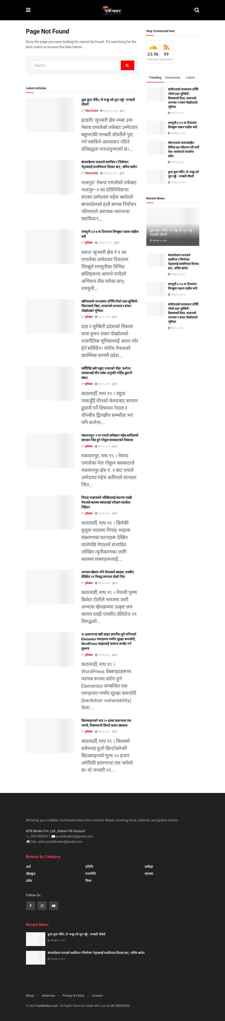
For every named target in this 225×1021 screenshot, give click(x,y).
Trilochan (91, 110)
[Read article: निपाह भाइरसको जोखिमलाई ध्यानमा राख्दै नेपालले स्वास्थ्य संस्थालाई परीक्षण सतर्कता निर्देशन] (50, 512)
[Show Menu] (28, 10)
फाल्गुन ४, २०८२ (108, 110)
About (30, 995)
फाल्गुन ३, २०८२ (108, 173)
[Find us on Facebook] (30, 905)
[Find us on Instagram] (42, 905)
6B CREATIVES (120, 1005)
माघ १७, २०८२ (102, 513)
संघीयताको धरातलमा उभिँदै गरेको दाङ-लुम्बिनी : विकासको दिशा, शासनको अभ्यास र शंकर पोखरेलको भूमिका (110, 306)
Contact (97, 995)
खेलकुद (30, 874)
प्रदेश (29, 881)
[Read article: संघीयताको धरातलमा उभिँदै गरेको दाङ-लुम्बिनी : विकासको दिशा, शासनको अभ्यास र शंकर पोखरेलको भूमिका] (50, 316)
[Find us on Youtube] (53, 905)
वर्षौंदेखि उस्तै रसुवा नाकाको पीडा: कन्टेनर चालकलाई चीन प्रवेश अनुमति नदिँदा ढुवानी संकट (106, 373)
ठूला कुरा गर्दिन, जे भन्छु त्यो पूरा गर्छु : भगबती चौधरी (76, 934)
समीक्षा (149, 867)
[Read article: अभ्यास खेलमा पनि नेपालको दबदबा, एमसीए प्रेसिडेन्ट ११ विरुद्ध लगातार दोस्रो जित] (50, 587)
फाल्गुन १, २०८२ (103, 242)
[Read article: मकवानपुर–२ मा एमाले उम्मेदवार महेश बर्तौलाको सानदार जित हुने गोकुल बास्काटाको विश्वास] (50, 450)
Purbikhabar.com (47, 1005)
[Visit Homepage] (112, 10)
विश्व (88, 881)
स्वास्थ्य (149, 874)
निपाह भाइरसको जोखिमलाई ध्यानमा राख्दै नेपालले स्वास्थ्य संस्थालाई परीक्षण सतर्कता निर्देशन (106, 502)
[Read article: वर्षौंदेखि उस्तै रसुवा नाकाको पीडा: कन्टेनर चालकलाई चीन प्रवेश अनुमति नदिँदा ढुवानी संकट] (50, 383)
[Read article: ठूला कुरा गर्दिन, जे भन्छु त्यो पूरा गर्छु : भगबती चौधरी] (50, 115)
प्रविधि (89, 867)
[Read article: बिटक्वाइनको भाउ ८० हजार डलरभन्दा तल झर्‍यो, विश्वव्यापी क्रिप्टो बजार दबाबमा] (50, 735)
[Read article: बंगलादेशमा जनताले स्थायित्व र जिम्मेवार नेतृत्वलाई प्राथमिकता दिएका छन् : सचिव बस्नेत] (50, 177)
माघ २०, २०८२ (102, 317)
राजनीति (90, 874)
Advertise (48, 995)
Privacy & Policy (73, 995)
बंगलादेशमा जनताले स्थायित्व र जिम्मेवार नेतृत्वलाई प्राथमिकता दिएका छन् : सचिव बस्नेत (96, 953)
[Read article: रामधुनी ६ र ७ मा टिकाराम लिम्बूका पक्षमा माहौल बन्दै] (50, 247)
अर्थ (28, 867)
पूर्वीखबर (89, 242)
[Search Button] (196, 10)
